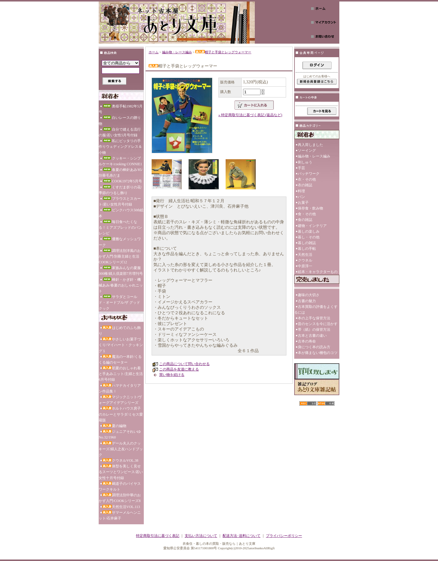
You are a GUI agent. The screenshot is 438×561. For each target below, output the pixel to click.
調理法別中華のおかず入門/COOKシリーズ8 (120, 498)
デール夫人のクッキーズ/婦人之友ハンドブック (121, 449)
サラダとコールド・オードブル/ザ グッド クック (119, 302)
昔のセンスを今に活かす (318, 324)
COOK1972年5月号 (122, 181)
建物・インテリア (312, 226)
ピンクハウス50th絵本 (121, 213)
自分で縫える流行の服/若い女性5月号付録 (120, 132)
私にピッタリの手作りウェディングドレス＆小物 (120, 146)
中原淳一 (305, 266)
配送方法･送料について (242, 536)
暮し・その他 (308, 237)
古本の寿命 (307, 341)
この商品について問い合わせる (184, 364)
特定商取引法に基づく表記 (157, 536)
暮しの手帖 (307, 248)
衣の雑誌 (305, 185)
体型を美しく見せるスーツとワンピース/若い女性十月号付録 (121, 472)
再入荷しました (310, 145)
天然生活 (305, 255)
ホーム (154, 52)
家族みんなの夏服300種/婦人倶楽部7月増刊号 (121, 271)
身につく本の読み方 (314, 347)
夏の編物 (114, 426)
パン (301, 197)
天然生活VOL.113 (121, 507)
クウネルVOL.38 (120, 460)
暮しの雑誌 (307, 243)
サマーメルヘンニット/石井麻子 (120, 515)
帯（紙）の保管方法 (314, 329)
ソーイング (307, 150)
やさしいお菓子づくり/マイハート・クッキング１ (121, 345)
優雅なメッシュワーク (120, 242)
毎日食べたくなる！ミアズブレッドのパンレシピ (120, 227)
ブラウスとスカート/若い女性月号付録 (120, 201)
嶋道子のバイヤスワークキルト (120, 486)
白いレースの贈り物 (120, 121)
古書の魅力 (307, 301)
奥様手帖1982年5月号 (121, 109)
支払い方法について (201, 536)
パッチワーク (308, 174)
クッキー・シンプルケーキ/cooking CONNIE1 (120, 161)
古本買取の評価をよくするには (316, 310)
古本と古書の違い (312, 335)
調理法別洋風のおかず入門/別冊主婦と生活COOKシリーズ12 (120, 256)
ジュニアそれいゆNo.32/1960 (120, 434)
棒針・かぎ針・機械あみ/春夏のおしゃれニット (121, 285)
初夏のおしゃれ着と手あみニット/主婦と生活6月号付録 (121, 374)
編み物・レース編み (177, 52)
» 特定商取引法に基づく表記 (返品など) (250, 115)
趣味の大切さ (308, 295)
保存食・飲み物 (310, 208)
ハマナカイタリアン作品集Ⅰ (120, 388)
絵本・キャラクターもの (318, 272)
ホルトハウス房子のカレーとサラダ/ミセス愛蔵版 (121, 414)
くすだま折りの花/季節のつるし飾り (120, 190)
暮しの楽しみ (308, 231)
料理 (301, 191)
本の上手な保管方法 (314, 318)
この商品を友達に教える (179, 369)
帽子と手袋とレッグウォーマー (223, 52)
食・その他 (307, 214)
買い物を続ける (171, 375)
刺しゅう (305, 162)
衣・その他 (307, 179)
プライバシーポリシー (284, 536)
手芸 (301, 168)
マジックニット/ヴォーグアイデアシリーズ (120, 400)
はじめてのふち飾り (120, 331)
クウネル (305, 260)
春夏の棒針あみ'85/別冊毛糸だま (121, 173)
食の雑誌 (305, 220)
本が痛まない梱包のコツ (318, 353)
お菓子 (303, 202)
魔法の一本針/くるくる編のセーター (120, 359)
